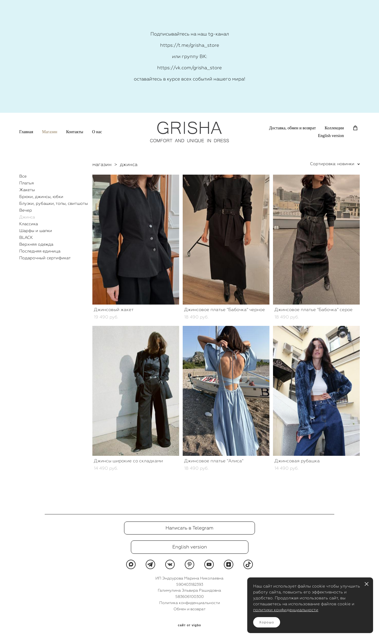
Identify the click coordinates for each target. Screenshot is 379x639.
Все (23, 176)
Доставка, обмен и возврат (292, 128)
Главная (26, 132)
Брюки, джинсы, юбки (41, 196)
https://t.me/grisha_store (189, 45)
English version (331, 135)
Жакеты (27, 189)
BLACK (26, 237)
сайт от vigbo (189, 625)
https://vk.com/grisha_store (189, 67)
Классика (28, 223)
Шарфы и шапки (35, 230)
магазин (102, 164)
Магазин (49, 132)
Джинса (27, 217)
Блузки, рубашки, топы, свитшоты (53, 203)
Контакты (74, 132)
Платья (26, 183)
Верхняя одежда (36, 244)
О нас (97, 132)
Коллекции (334, 128)
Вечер (25, 210)
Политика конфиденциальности (189, 603)
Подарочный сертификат (45, 257)
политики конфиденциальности (285, 609)
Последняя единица (39, 251)
